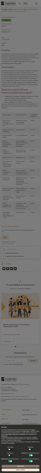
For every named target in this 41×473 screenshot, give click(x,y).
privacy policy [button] (26, 431)
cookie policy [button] (4, 435)
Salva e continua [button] (20, 469)
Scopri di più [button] (20, 466)
